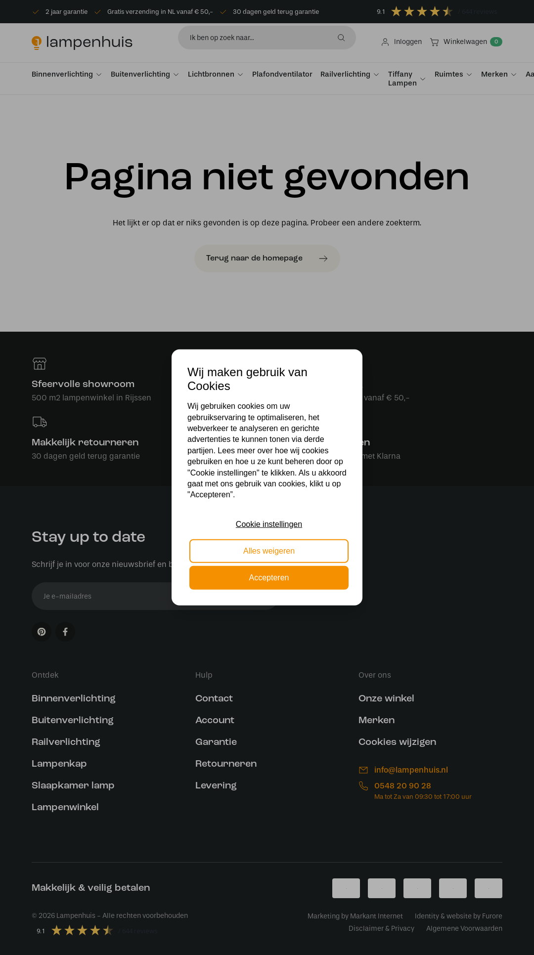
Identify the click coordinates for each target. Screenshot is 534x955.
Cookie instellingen (269, 524)
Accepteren (269, 577)
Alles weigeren (269, 551)
